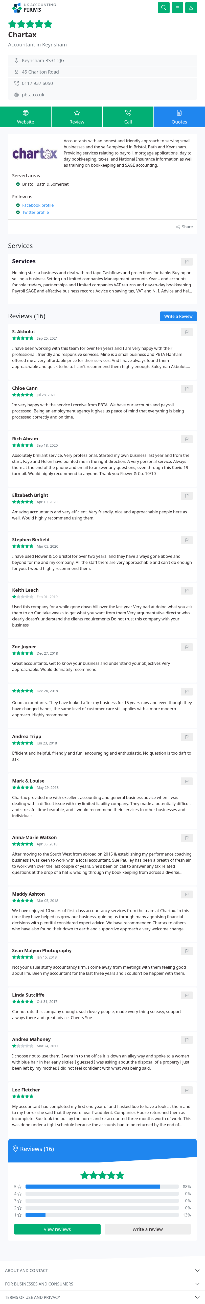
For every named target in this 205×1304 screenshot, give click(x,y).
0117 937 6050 (37, 83)
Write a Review (178, 316)
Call (128, 117)
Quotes (179, 117)
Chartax (22, 34)
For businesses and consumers (39, 1284)
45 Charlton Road (40, 72)
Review (77, 117)
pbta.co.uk (33, 95)
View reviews (57, 1229)
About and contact (26, 1270)
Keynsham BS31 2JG (43, 60)
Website (25, 117)
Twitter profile (35, 212)
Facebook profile (38, 205)
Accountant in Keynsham (37, 44)
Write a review (148, 1229)
